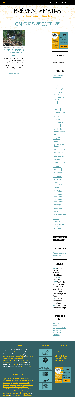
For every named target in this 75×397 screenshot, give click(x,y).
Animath (56, 312)
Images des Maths (59, 314)
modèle (62, 148)
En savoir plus (14, 73)
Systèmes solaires (16, 384)
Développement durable (21, 368)
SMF (54, 280)
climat (56, 87)
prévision (57, 171)
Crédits (51, 393)
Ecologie (14, 47)
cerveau (57, 81)
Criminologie (7, 368)
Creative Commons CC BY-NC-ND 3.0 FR (39, 393)
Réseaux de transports (19, 382)
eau (55, 104)
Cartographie (23, 366)
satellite (57, 183)
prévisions (57, 174)
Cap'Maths (56, 269)
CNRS (55, 262)
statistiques (58, 200)
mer (55, 148)
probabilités (58, 168)
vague (56, 213)
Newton (57, 158)
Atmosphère (24, 364)
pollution (57, 165)
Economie (13, 370)
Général (6, 374)
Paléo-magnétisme (25, 378)
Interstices (57, 316)
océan (64, 158)
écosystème (58, 217)
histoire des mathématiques (59, 132)
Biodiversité (7, 47)
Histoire (17, 376)
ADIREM (56, 309)
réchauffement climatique (59, 179)
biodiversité (58, 78)
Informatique (25, 376)
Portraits (6, 380)
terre (56, 207)
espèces (56, 111)
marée (65, 139)
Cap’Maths (14, 350)
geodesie (57, 114)
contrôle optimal (60, 91)
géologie (57, 118)
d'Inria (21, 339)
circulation (58, 84)
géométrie (57, 121)
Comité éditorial (60, 337)
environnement (59, 108)
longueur (57, 139)
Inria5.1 (57, 136)
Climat (30, 366)
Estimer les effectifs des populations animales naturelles (14, 53)
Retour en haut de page (66, 392)
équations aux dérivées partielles (61, 221)
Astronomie (16, 364)
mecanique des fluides (59, 144)
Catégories (56, 62)
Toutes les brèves (61, 343)
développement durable (59, 100)
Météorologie (7, 378)
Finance (25, 372)
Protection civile (15, 380)
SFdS (54, 287)
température (58, 203)
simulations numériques (58, 196)
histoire (56, 128)
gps (64, 114)
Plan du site (59, 345)
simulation (58, 186)
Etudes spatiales (8, 372)
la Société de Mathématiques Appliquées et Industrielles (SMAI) (18, 343)
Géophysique (22, 374)
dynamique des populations (59, 95)
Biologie (15, 366)
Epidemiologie (28, 370)
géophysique (58, 124)
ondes (56, 161)
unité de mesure (60, 210)
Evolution (18, 372)
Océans (15, 378)
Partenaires (59, 339)
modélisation (58, 151)
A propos (58, 335)
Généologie (13, 374)
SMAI (55, 271)
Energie (19, 370)
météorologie (59, 155)
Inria (54, 294)
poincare (64, 161)
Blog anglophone (61, 341)
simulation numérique (58, 190)
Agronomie (7, 364)
